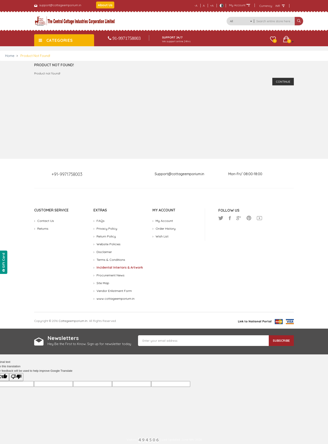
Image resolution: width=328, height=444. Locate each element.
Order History (166, 229)
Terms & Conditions (111, 260)
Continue (283, 81)
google (238, 218)
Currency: (266, 6)
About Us (105, 5)
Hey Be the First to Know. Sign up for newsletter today (89, 344)
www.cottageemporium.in (115, 299)
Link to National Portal (255, 321)
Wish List (162, 236)
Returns (42, 229)
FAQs (101, 221)
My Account (164, 221)
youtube (259, 218)
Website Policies (109, 244)
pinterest (249, 218)
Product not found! (35, 56)
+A (211, 5)
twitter (220, 218)
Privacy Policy (107, 229)
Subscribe (281, 341)
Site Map (103, 283)
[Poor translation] (16, 377)
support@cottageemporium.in (60, 5)
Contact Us (45, 221)
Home (9, 56)
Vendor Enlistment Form (114, 291)
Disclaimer (104, 252)
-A (195, 5)
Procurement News (110, 275)
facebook (230, 218)
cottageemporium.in (73, 321)
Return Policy (106, 236)
